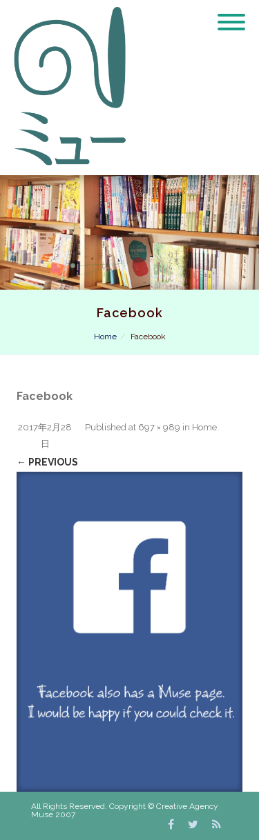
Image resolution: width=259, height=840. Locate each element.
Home (105, 336)
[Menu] (231, 14)
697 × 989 (159, 427)
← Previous (47, 462)
